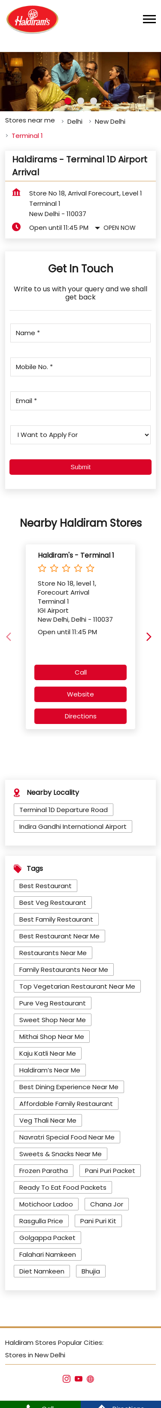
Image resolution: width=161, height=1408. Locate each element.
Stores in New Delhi (35, 1351)
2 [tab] (80, 97)
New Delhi (110, 117)
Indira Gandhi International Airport (73, 823)
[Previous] (10, 633)
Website (80, 690)
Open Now (119, 224)
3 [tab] (93, 97)
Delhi (74, 117)
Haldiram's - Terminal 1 (76, 551)
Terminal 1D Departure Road (63, 806)
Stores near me (30, 116)
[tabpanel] (80, 78)
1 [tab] (67, 97)
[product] (80, 431)
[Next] (151, 633)
